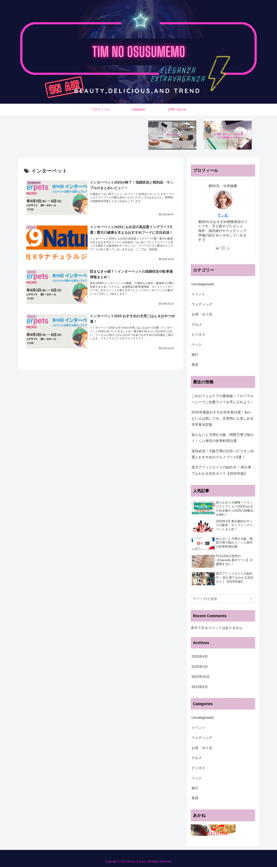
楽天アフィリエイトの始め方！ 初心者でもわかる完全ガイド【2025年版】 (221, 470)
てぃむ (223, 215)
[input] (223, 599)
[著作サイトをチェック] (217, 248)
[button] (251, 598)
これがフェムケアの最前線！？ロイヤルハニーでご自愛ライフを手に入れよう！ (223, 399)
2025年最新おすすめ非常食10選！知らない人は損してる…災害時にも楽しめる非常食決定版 (223, 418)
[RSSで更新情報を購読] (228, 248)
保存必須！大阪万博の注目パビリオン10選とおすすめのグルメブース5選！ (223, 454)
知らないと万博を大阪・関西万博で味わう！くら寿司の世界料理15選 (223, 438)
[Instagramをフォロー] (222, 248)
